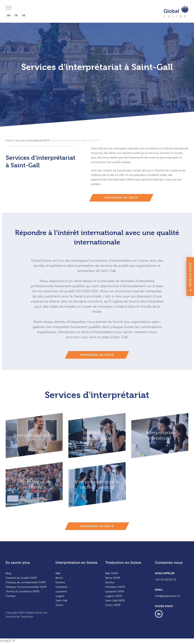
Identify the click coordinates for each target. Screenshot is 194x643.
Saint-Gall (61, 600)
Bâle (58, 573)
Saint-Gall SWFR (115, 600)
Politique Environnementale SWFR (26, 587)
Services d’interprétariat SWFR (32, 140)
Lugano (60, 596)
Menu (8, 8)
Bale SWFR (111, 573)
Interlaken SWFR (115, 587)
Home (9, 140)
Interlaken (61, 587)
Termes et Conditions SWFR (22, 591)
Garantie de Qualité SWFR (21, 577)
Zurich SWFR (112, 605)
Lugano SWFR (113, 596)
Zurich (59, 605)
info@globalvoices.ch (167, 596)
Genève (60, 582)
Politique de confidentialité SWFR (26, 582)
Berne (59, 577)
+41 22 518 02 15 (165, 579)
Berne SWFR (112, 577)
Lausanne (61, 591)
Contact (11, 596)
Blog (8, 573)
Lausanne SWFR (114, 591)
